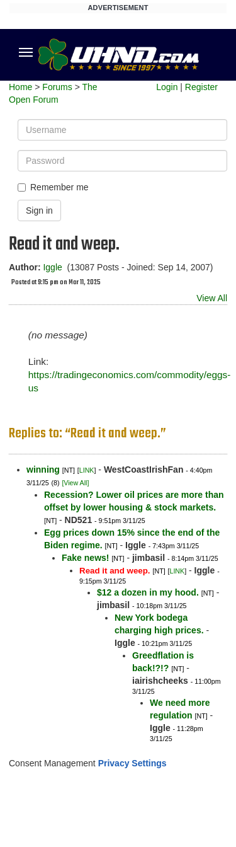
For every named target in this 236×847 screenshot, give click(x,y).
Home (20, 87)
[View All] (75, 483)
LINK (86, 470)
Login (166, 87)
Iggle (52, 267)
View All (211, 298)
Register (201, 87)
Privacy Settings (132, 763)
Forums (57, 87)
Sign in (39, 210)
